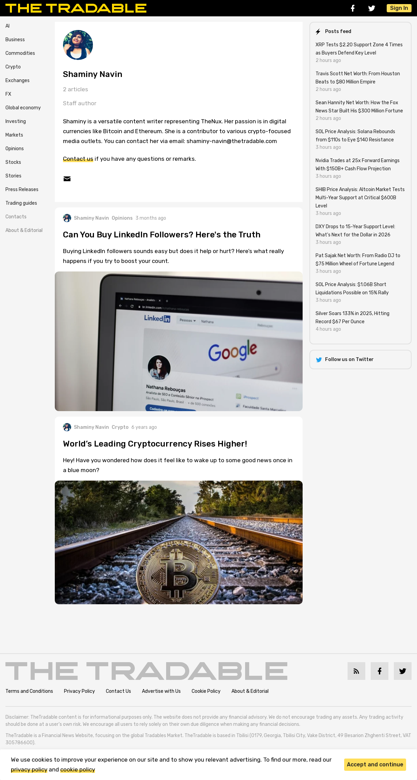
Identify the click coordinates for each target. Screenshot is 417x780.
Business (15, 40)
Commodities (20, 53)
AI (7, 26)
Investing (15, 121)
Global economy (23, 108)
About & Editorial (24, 230)
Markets (14, 135)
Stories (13, 176)
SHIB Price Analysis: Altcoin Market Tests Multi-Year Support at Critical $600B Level (360, 198)
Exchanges (17, 80)
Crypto (13, 67)
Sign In (399, 8)
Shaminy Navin (86, 218)
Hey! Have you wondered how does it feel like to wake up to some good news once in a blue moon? (177, 465)
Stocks (13, 162)
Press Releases (21, 189)
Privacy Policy (79, 691)
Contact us (78, 158)
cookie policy (77, 769)
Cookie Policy (206, 691)
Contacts (16, 217)
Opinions (14, 149)
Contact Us (118, 691)
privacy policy (29, 769)
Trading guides (21, 203)
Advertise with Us (161, 691)
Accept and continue (375, 764)
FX (8, 94)
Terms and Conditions (29, 691)
